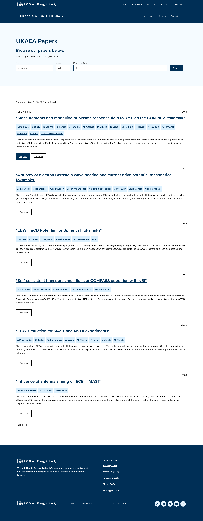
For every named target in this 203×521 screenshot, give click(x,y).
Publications (147, 16)
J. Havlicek (153, 126)
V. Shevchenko (81, 239)
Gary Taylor (120, 188)
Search (19, 63)
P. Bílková (102, 126)
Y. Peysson (47, 239)
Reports (162, 16)
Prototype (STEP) (111, 490)
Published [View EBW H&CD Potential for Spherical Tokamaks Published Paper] (23, 262)
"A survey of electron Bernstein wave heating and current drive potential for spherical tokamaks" (94, 177)
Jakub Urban (23, 188)
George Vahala (153, 188)
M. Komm (22, 133)
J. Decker (33, 239)
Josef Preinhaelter (76, 188)
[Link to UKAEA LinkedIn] (170, 504)
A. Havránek (168, 126)
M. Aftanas (88, 126)
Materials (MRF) (111, 471)
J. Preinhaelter (63, 239)
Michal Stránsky (41, 289)
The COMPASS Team (52, 133)
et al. (94, 239)
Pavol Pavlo (61, 390)
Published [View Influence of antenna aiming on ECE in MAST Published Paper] (23, 413)
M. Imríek (127, 126)
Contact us (175, 16)
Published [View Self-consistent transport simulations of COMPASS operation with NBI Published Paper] (23, 312)
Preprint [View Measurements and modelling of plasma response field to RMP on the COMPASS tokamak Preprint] (23, 156)
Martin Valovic (102, 289)
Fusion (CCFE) (110, 465)
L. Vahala (106, 339)
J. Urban (34, 133)
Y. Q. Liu (36, 126)
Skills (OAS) (109, 484)
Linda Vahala (135, 188)
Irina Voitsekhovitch (82, 289)
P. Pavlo (94, 339)
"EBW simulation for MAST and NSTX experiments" (63, 331)
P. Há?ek (140, 126)
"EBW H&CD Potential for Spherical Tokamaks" (59, 230)
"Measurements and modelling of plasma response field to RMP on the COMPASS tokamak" (100, 118)
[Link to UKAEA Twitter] (157, 504)
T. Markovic (23, 126)
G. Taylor (39, 339)
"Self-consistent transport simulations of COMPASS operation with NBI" (81, 280)
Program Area (80, 63)
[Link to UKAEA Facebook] (163, 504)
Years (58, 63)
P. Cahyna (48, 126)
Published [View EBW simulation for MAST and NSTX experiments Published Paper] (23, 363)
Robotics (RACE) (111, 477)
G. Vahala (119, 339)
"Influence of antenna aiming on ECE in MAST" (58, 381)
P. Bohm (114, 126)
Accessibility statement (115, 504)
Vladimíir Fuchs (61, 289)
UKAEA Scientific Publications (41, 16)
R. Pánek (61, 126)
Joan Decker (39, 188)
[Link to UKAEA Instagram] (183, 504)
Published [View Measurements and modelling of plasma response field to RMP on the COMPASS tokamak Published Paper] (38, 156)
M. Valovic (82, 339)
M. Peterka (74, 126)
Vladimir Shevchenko (100, 188)
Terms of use (99, 504)
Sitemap (128, 504)
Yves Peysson (57, 188)
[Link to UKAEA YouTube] (176, 504)
